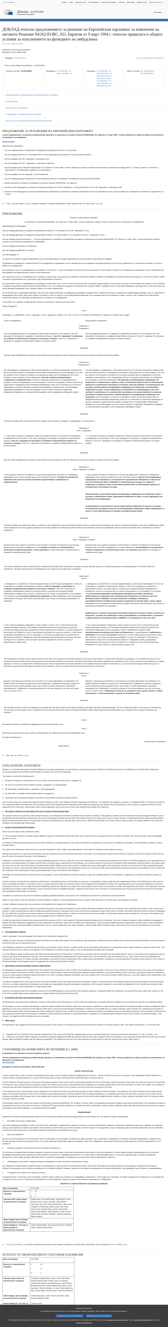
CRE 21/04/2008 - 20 (64, 73)
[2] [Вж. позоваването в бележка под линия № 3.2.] (3, 1037)
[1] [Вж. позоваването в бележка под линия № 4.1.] (3, 1244)
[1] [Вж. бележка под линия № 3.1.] (17, 913)
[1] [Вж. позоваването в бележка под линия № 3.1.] (3, 1034)
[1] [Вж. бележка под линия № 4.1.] (51, 1105)
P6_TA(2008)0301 (147, 73)
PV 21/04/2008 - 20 (64, 71)
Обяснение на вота (104, 76)
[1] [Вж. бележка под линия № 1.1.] (130, 167)
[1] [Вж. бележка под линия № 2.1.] (44, 259)
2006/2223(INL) (20, 58)
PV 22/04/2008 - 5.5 (104, 71)
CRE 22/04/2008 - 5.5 (104, 73)
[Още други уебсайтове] (157, 2)
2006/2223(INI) (8, 142)
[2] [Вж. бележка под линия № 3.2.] (71, 1002)
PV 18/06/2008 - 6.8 (104, 81)
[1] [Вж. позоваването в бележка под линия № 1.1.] (3, 204)
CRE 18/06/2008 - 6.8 (104, 83)
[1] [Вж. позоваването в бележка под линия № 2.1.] (3, 755)
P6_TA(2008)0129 (147, 71)
